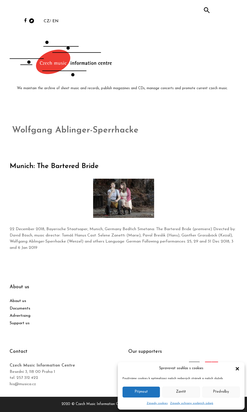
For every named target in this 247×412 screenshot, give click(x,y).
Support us (19, 323)
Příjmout (141, 392)
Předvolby (221, 392)
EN (55, 21)
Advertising (20, 316)
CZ (46, 21)
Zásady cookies (157, 403)
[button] (237, 368)
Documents (20, 308)
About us (18, 301)
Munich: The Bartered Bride (55, 166)
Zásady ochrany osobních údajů (191, 403)
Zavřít (181, 392)
